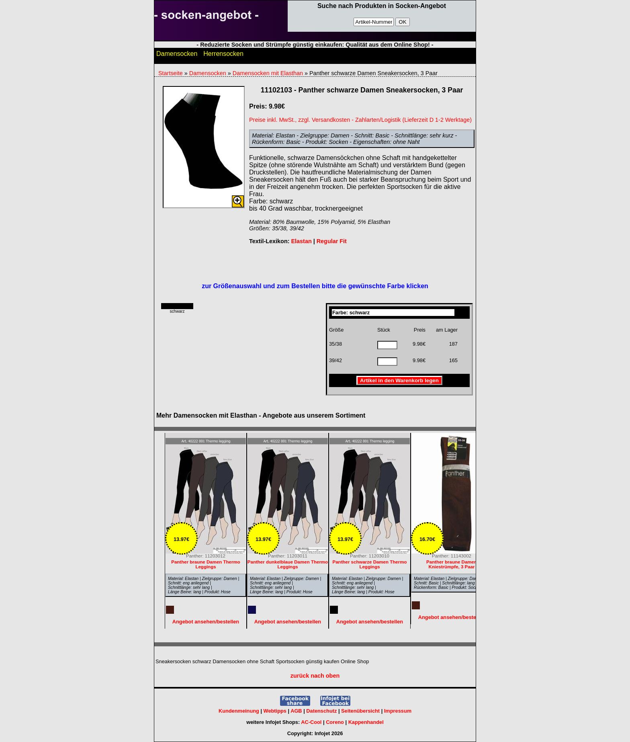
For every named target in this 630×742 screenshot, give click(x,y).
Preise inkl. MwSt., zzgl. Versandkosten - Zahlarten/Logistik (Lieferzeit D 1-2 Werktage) (360, 120)
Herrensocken (223, 55)
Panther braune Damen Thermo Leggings (205, 564)
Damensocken (176, 55)
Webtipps (275, 711)
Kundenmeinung (239, 711)
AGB (296, 711)
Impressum (397, 711)
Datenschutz (321, 711)
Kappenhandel (366, 722)
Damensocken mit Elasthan (268, 73)
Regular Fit (332, 241)
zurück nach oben (315, 675)
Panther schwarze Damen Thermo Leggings (370, 564)
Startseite (170, 73)
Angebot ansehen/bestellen (451, 617)
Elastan (301, 241)
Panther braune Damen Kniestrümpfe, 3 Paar (451, 564)
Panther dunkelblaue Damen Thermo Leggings (288, 564)
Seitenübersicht (360, 711)
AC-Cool (311, 722)
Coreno (335, 722)
